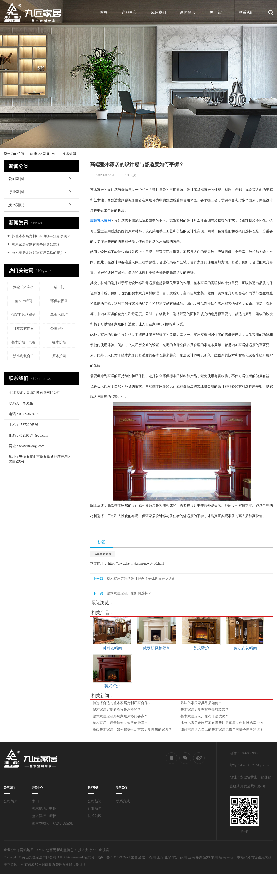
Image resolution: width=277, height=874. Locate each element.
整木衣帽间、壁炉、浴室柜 (52, 823)
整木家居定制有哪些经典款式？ (35, 244)
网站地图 (27, 850)
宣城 (206, 857)
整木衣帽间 (23, 301)
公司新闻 (16, 179)
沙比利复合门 (23, 356)
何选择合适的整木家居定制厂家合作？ (122, 703)
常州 (214, 857)
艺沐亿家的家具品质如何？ (201, 703)
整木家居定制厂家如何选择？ (129, 593)
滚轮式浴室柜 (23, 287)
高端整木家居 (103, 554)
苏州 (183, 857)
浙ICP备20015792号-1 (114, 857)
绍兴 (222, 857)
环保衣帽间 (59, 301)
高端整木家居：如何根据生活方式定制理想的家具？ (132, 729)
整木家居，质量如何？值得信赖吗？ (120, 723)
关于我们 (217, 12)
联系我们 (246, 12)
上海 (160, 857)
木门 (35, 801)
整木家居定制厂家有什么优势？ (204, 716)
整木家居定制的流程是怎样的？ (117, 709)
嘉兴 (199, 857)
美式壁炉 (201, 648)
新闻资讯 (187, 12)
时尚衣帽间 (112, 648)
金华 (167, 857)
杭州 (175, 857)
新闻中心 (50, 154)
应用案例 (158, 12)
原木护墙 (59, 356)
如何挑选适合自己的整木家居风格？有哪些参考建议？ (221, 729)
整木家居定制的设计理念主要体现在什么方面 (141, 579)
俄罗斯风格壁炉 (23, 315)
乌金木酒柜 (59, 315)
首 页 (33, 154)
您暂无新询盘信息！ (61, 850)
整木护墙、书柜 (23, 342)
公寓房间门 (59, 328)
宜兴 (191, 857)
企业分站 (10, 850)
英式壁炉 (112, 686)
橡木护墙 (59, 342)
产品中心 (129, 12)
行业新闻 (16, 192)
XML (40, 850)
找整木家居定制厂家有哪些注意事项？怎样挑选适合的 (43, 236)
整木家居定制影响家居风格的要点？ (39, 253)
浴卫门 (59, 287)
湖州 (152, 857)
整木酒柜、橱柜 (44, 816)
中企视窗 (102, 850)
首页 (103, 12)
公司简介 (10, 801)
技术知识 (69, 154)
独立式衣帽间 (23, 328)
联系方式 (123, 801)
